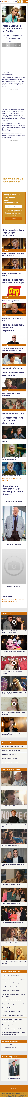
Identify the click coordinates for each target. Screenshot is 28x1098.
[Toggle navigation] (26, 1)
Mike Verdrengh (19, 600)
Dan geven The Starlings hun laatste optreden (13, 1004)
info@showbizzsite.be (20, 1095)
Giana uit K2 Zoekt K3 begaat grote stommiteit (13, 1015)
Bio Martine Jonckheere (14, 501)
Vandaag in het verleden (10, 1042)
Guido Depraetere (7, 601)
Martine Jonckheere (8, 600)
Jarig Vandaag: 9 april (9, 1057)
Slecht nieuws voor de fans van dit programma (13, 979)
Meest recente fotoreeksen (11, 769)
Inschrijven (13, 218)
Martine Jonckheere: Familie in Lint (11, 475)
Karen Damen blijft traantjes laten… (10, 986)
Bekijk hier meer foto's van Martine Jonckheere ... (12, 479)
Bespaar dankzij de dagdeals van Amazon (12, 746)
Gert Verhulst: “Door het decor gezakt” (11, 1000)
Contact (13, 1089)
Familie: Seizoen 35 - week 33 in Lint (10, 942)
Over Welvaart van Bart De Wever (10, 762)
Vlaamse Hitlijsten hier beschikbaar (11, 750)
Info (23, 1093)
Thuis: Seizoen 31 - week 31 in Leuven (11, 806)
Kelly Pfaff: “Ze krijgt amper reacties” (11, 1028)
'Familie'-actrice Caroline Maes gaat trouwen (13, 983)
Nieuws (6, 250)
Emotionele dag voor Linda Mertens (11, 990)
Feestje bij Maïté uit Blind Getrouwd (11, 1011)
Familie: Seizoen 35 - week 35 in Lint (10, 787)
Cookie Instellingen (9, 1096)
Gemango (20, 1096)
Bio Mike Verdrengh (14, 544)
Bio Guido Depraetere (14, 587)
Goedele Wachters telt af (8, 1007)
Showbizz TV (6, 613)
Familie (15, 601)
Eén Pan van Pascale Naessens (10, 758)
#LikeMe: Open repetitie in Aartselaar (11, 903)
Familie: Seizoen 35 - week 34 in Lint (10, 845)
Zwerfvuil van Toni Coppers (9, 754)
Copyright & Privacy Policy (7, 1095)
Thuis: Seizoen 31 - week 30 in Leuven (11, 884)
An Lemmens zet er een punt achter (11, 975)
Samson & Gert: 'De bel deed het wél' (12, 180)
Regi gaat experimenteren (8, 1025)
